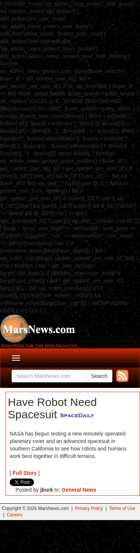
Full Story (25, 473)
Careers (15, 514)
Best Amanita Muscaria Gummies (3, 533)
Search (99, 376)
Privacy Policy (89, 508)
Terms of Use (122, 508)
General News (79, 490)
